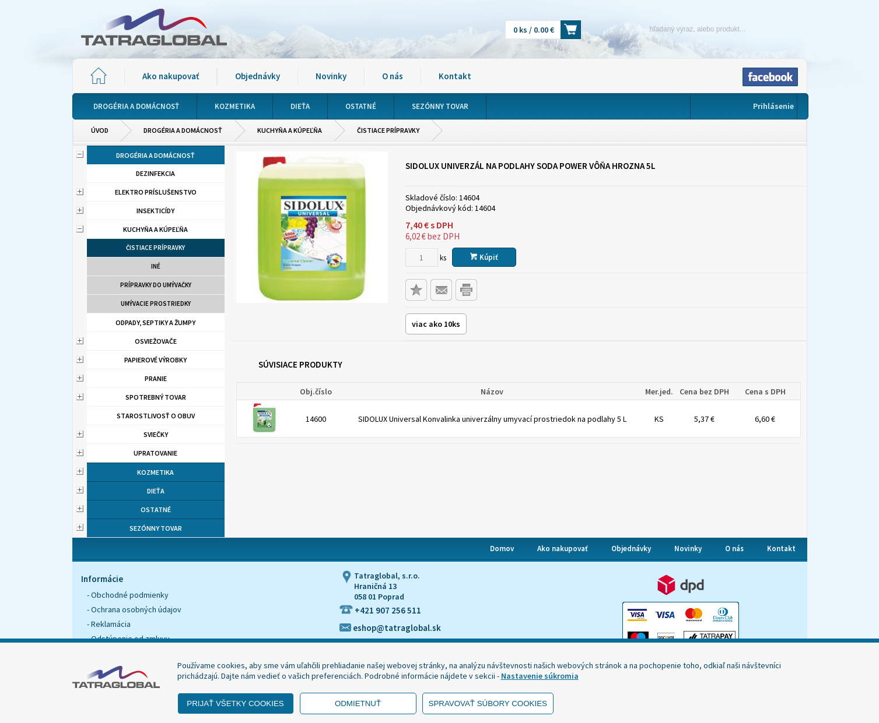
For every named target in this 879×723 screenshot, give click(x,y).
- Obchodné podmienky (128, 595)
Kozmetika (155, 472)
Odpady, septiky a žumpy (155, 322)
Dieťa (155, 490)
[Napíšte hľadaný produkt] (677, 28)
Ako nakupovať (170, 76)
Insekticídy (155, 210)
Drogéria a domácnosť (182, 130)
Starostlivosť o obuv (156, 415)
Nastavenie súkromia (540, 676)
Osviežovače (156, 341)
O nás (392, 76)
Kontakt (455, 76)
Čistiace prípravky (388, 130)
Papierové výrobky (155, 359)
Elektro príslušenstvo (156, 192)
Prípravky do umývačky (155, 285)
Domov (502, 548)
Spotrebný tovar (155, 397)
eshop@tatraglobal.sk (390, 627)
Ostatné (156, 509)
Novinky (331, 76)
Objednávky (257, 76)
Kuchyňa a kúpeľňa (289, 130)
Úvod (99, 130)
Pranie (156, 378)
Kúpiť (484, 257)
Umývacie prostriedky (156, 303)
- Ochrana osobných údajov (134, 609)
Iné (155, 266)
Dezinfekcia (155, 173)
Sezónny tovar (155, 528)
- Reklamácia (109, 624)
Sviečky (155, 434)
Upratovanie (155, 453)
